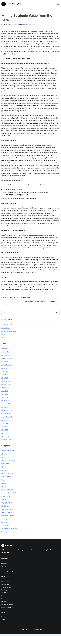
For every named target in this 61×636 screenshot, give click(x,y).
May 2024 (4, 378)
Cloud (3, 467)
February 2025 (6, 349)
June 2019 (4, 391)
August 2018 (5, 420)
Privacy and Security (7, 607)
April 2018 (4, 433)
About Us (4, 563)
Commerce (4, 470)
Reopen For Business (7, 604)
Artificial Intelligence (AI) (9, 451)
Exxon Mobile (5, 328)
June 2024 (4, 374)
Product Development (8, 509)
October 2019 (5, 384)
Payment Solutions (6, 596)
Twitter (3, 619)
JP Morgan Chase (7, 324)
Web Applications (6, 587)
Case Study (5, 464)
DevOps (3, 483)
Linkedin (3, 617)
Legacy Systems (6, 503)
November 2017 (6, 439)
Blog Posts (32, 24)
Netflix (3, 337)
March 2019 (5, 401)
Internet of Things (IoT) (8, 493)
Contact (3, 569)
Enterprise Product (7, 490)
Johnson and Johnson (8, 331)
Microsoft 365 (5, 599)
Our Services (4, 581)
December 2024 (6, 355)
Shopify (3, 601)
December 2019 (6, 381)
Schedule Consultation (7, 572)
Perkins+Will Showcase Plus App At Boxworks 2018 (41, 302)
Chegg (12, 106)
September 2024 (6, 365)
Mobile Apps (5, 506)
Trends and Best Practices (9, 529)
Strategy (4, 522)
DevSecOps (5, 486)
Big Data (25, 24)
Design (3, 480)
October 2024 (5, 362)
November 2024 (6, 358)
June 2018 (4, 427)
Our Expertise (5, 584)
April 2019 (4, 397)
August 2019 (5, 388)
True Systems (5, 532)
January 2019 (5, 407)
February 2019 (6, 404)
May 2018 (4, 430)
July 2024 (4, 371)
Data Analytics (6, 477)
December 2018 (6, 410)
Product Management (8, 512)
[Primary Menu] (58, 4)
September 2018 (6, 417)
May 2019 (4, 394)
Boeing (3, 334)
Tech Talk (4, 566)
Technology (5, 525)
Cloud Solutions (5, 593)
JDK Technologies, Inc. (35, 629)
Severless (4, 519)
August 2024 (5, 368)
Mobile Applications (7, 590)
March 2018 (5, 436)
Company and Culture (8, 473)
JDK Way (4, 499)
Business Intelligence (8, 460)
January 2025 (5, 352)
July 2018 (4, 423)
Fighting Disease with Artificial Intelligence (16, 297)
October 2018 (5, 414)
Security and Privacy (7, 516)
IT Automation (6, 496)
